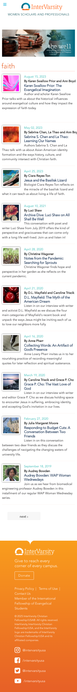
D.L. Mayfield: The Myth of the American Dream (47, 299)
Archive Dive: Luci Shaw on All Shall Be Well (47, 217)
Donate (24, 575)
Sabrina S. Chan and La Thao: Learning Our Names (46, 139)
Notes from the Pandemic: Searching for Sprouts (44, 260)
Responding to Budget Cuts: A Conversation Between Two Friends (47, 432)
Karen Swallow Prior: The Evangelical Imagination (43, 88)
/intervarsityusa (33, 660)
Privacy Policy (24, 589)
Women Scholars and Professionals (38, 14)
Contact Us (23, 593)
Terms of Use (48, 589)
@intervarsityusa (34, 650)
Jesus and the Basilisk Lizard (45, 180)
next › (24, 517)
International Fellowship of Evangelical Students (35, 603)
